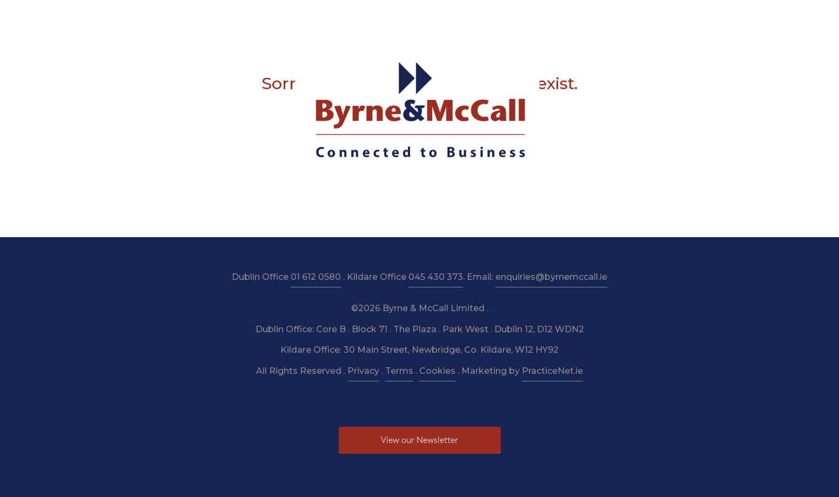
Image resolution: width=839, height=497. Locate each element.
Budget (512, 17)
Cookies (437, 371)
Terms (399, 371)
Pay (585, 17)
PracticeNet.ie (552, 371)
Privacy (363, 371)
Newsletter (461, 17)
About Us (258, 17)
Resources (405, 17)
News (551, 17)
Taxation (354, 17)
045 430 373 (435, 277)
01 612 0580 (316, 277)
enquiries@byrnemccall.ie (551, 277)
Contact (623, 17)
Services (307, 17)
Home (213, 17)
